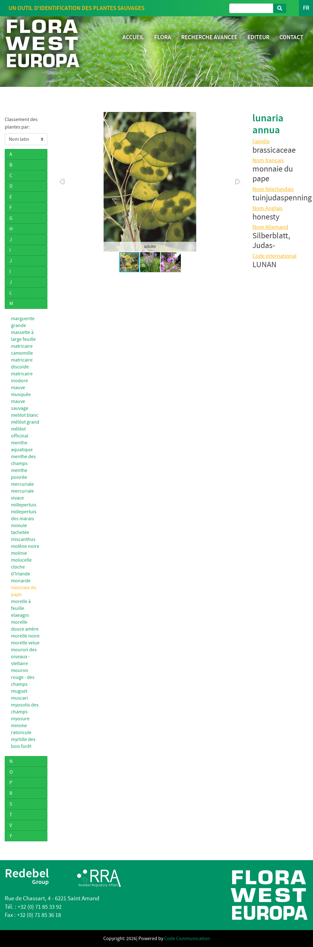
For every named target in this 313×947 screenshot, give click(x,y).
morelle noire (25, 636)
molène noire (25, 546)
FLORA (162, 37)
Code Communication (187, 938)
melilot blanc (24, 415)
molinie (19, 553)
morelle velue (25, 643)
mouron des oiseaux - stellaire (24, 657)
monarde (20, 581)
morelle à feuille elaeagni (21, 608)
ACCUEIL (133, 37)
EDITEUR (258, 37)
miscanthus (23, 539)
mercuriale (22, 484)
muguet (19, 691)
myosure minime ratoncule (21, 726)
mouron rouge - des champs (23, 677)
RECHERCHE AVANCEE (209, 37)
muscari (19, 698)
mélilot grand (25, 422)
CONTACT (291, 37)
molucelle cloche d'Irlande (21, 567)
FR (306, 8)
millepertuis (23, 505)
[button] (62, 182)
